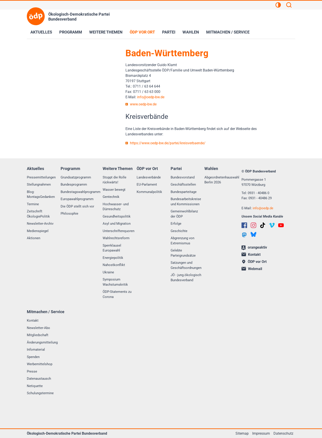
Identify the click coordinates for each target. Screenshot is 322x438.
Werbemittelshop (39, 364)
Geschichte (179, 231)
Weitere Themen (106, 32)
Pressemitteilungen (41, 177)
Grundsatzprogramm (76, 177)
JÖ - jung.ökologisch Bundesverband (186, 277)
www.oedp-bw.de (143, 104)
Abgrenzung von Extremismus (182, 240)
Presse (32, 371)
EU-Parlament (147, 184)
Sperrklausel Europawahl (112, 248)
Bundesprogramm (74, 184)
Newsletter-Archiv (40, 224)
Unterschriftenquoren (118, 231)
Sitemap (242, 433)
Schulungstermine (40, 393)
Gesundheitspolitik (117, 216)
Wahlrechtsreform (116, 238)
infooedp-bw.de (150, 97)
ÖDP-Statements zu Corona (117, 294)
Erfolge (176, 224)
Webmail (252, 269)
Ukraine (108, 272)
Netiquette (35, 386)
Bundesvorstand (183, 177)
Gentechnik (111, 197)
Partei (168, 32)
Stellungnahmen (39, 184)
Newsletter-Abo (38, 328)
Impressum (261, 433)
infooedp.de (263, 208)
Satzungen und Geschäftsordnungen (186, 265)
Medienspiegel (38, 231)
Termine (33, 204)
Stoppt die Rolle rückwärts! (114, 179)
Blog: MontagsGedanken (41, 194)
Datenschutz (283, 433)
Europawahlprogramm (77, 199)
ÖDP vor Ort (142, 32)
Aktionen (33, 238)
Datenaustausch (39, 379)
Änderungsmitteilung (42, 342)
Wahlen (190, 32)
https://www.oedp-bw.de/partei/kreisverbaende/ (167, 143)
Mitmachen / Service (228, 32)
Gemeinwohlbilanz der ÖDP (184, 213)
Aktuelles (41, 32)
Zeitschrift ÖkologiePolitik (38, 213)
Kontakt (32, 321)
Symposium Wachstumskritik (115, 282)
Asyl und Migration (117, 224)
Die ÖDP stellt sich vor (77, 206)
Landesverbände (149, 177)
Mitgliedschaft (37, 335)
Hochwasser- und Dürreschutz (116, 206)
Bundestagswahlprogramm (80, 192)
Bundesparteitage (184, 192)
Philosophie (69, 214)
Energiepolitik (113, 258)
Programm (70, 32)
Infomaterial (36, 350)
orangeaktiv (254, 247)
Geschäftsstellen (183, 184)
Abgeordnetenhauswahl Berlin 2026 (221, 179)
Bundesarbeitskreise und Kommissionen (186, 201)
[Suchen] (288, 5)
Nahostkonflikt (114, 265)
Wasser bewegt (114, 190)
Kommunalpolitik (149, 192)
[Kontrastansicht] (278, 5)
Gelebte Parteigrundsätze (183, 253)
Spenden (33, 357)
